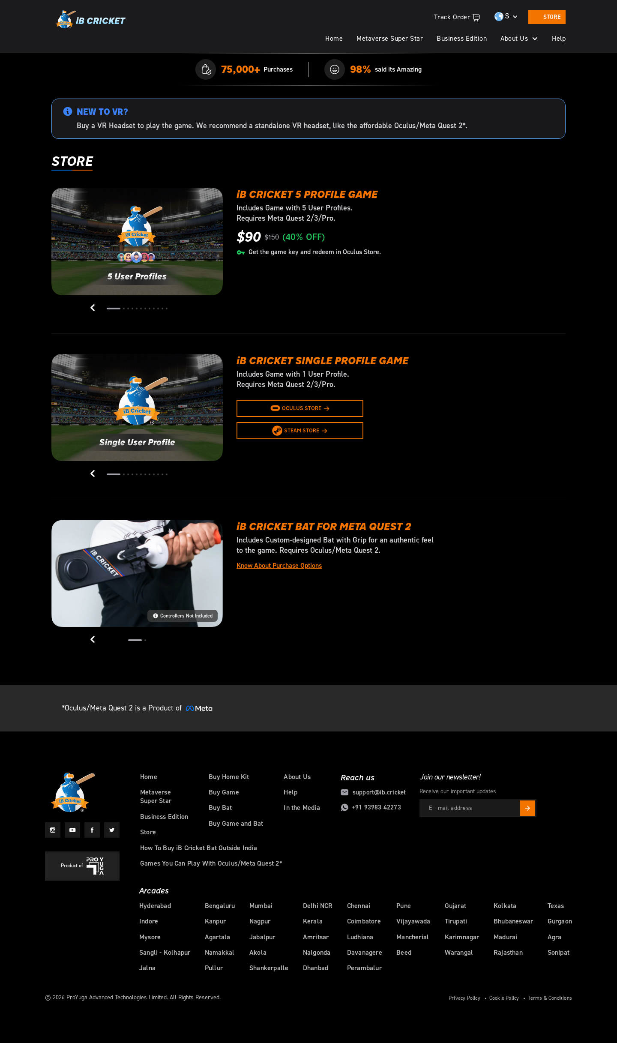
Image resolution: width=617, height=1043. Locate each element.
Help (559, 38)
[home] (89, 20)
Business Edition (462, 38)
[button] (519, 38)
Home (334, 38)
